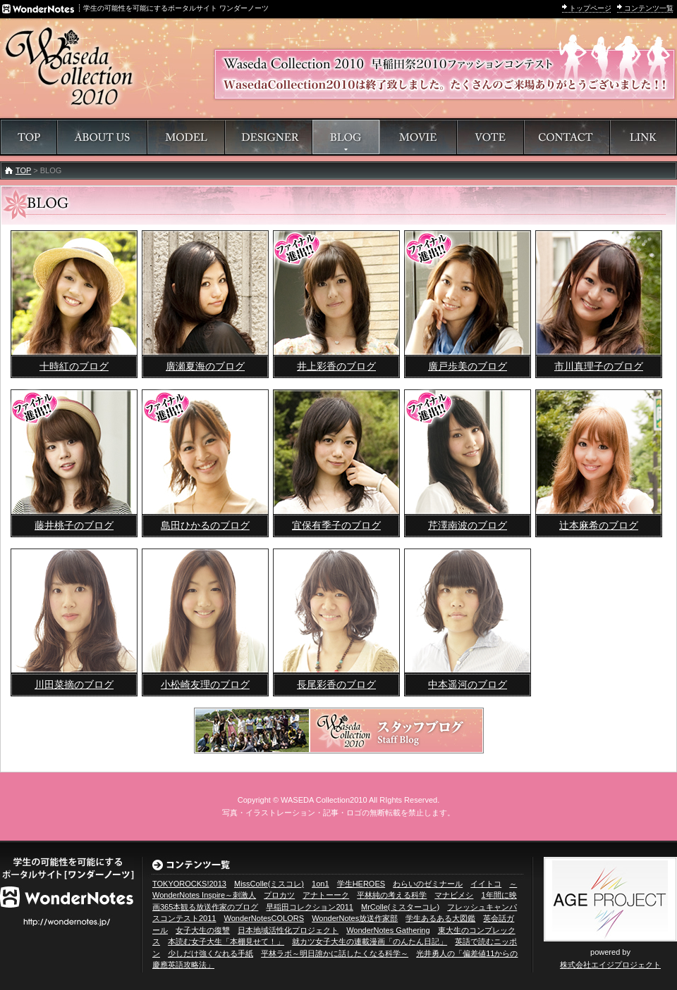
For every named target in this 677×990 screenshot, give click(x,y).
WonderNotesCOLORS (264, 918)
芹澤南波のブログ (467, 525)
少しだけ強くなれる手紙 (210, 953)
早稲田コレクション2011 (309, 907)
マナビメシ (453, 895)
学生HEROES (361, 883)
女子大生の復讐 (203, 930)
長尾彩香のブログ (336, 684)
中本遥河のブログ (467, 684)
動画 (418, 137)
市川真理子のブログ (598, 366)
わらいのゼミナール (428, 883)
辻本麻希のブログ (598, 525)
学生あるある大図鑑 (440, 918)
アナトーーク (326, 895)
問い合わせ (567, 137)
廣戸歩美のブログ (467, 366)
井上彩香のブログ (336, 366)
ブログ (345, 137)
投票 (490, 137)
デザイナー (268, 137)
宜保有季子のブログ (336, 525)
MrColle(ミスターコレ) (400, 907)
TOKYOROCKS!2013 (189, 883)
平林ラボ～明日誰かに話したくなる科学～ (334, 953)
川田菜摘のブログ (74, 684)
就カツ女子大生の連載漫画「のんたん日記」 (369, 941)
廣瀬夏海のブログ (205, 366)
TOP (23, 170)
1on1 (320, 883)
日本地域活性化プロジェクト (288, 930)
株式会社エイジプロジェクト (610, 964)
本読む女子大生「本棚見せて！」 (226, 941)
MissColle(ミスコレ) (269, 883)
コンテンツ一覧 (648, 8)
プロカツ (279, 895)
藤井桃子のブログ (74, 525)
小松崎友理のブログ (205, 684)
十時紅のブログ (74, 366)
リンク (643, 137)
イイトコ (485, 883)
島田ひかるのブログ (205, 525)
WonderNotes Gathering (387, 930)
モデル (186, 137)
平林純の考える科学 (392, 895)
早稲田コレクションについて (102, 137)
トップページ (590, 8)
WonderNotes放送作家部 (355, 918)
